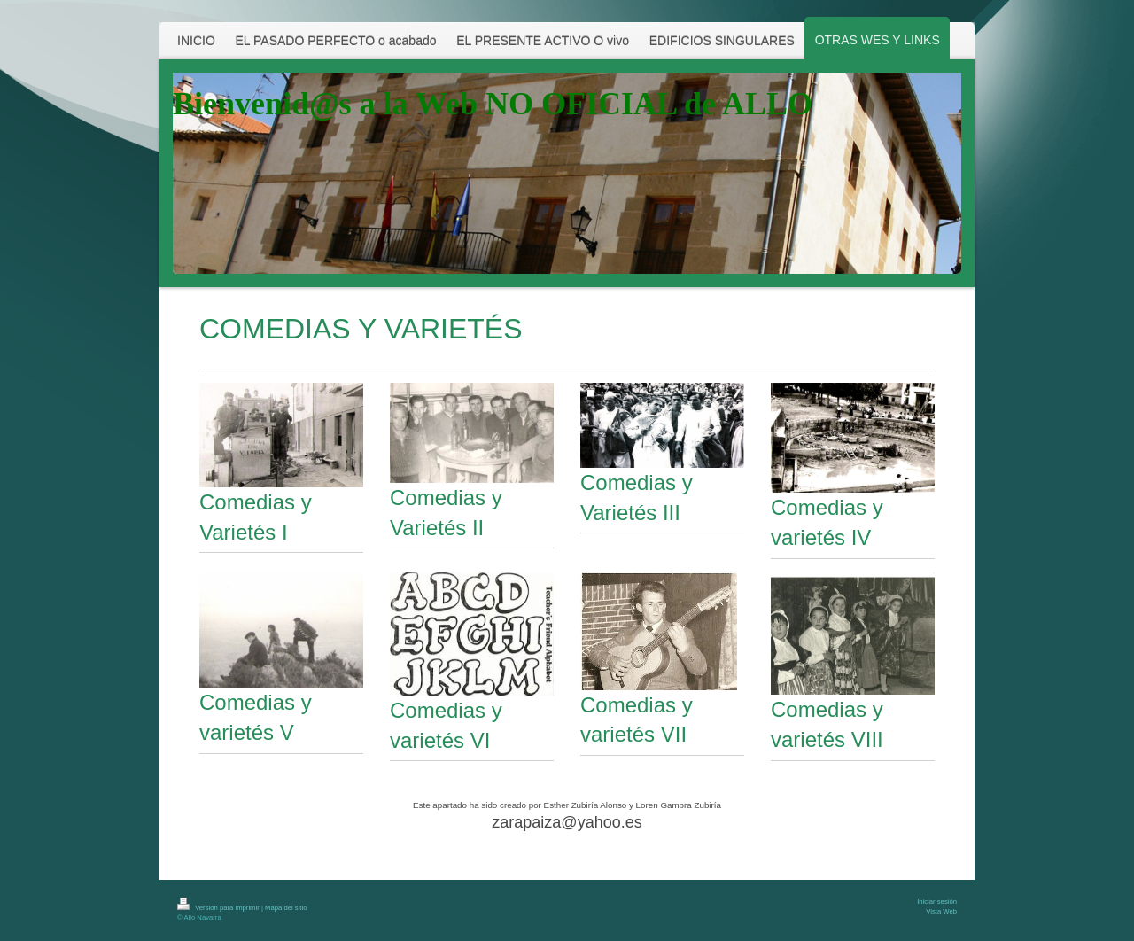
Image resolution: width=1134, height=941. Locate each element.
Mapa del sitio (286, 908)
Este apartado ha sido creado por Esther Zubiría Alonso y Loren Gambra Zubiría (567, 805)
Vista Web (941, 911)
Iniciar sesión (937, 902)
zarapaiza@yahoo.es (566, 822)
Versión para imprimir (219, 908)
